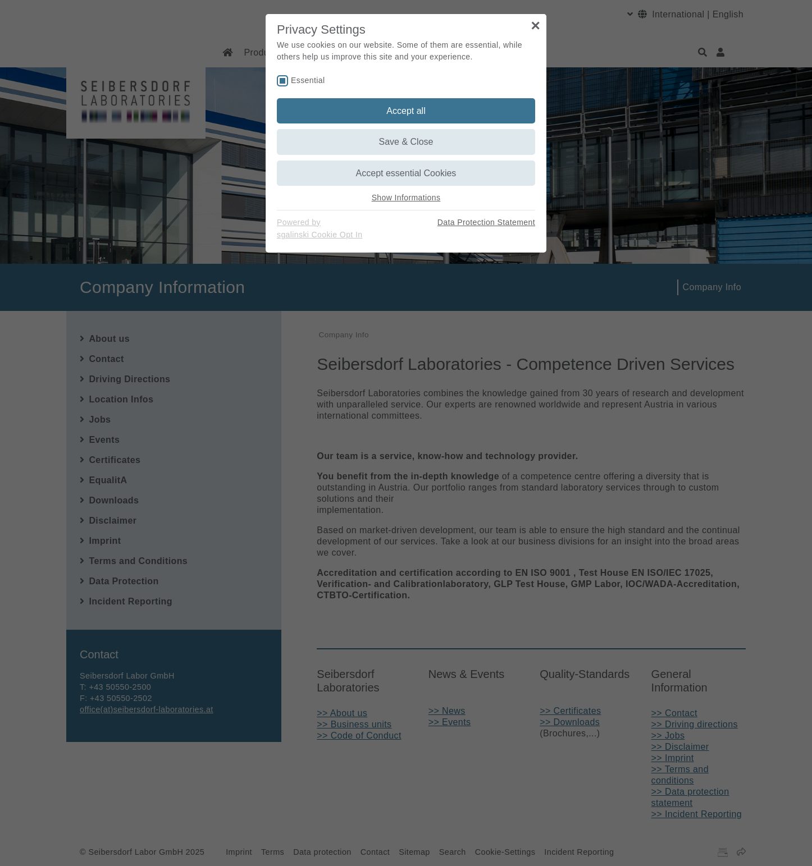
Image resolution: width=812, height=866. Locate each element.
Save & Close (406, 141)
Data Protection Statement (486, 222)
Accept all (405, 111)
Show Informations (406, 197)
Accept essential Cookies (406, 173)
